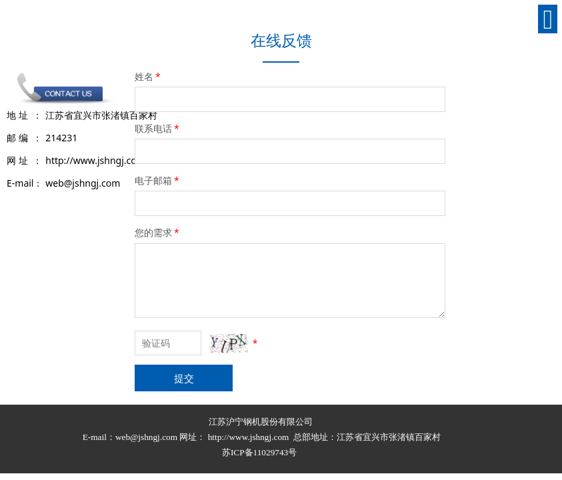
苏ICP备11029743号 (260, 452)
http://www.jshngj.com (248, 437)
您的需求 (158, 232)
